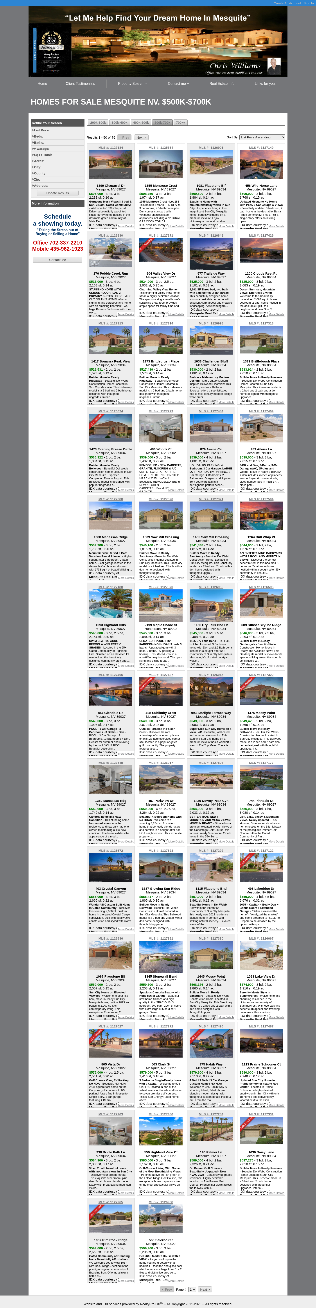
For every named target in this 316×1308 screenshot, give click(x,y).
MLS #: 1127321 (211, 499)
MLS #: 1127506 (211, 763)
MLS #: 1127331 (261, 1114)
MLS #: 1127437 (161, 675)
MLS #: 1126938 (161, 1202)
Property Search (132, 83)
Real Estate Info (222, 83)
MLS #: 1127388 (111, 499)
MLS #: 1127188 (111, 587)
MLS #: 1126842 (211, 235)
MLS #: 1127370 (161, 587)
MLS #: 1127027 (111, 1026)
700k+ (180, 122)
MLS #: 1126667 (261, 938)
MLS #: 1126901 (211, 147)
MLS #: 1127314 (161, 323)
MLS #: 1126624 (111, 411)
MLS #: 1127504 (261, 499)
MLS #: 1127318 (261, 323)
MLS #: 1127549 (111, 763)
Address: (41, 185)
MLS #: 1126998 (211, 323)
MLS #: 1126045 (211, 675)
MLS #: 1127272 (161, 1026)
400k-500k (141, 122)
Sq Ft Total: (43, 155)
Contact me (178, 83)
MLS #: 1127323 (161, 850)
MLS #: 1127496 (211, 1026)
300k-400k (119, 122)
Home (42, 83)
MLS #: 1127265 (111, 1202)
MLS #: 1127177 (261, 763)
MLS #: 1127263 (111, 1114)
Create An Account (287, 3)
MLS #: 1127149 (261, 147)
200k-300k (98, 122)
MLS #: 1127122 (261, 850)
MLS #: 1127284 (211, 1114)
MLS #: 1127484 (211, 411)
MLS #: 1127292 (211, 850)
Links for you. (265, 83)
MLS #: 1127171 (161, 235)
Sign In (308, 3)
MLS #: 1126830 (111, 235)
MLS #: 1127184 (111, 147)
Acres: (39, 161)
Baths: (39, 142)
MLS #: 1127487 (261, 1026)
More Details (126, 226)
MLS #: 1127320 (161, 499)
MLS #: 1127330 (211, 938)
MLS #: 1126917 (161, 763)
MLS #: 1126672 (111, 850)
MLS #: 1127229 (161, 411)
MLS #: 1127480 (161, 1114)
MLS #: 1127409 (261, 411)
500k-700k (162, 122)
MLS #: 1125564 (161, 147)
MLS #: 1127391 (161, 938)
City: (37, 167)
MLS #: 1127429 (261, 235)
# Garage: (41, 148)
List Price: (42, 130)
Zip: (37, 179)
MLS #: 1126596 (261, 587)
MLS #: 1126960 (211, 587)
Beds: (38, 136)
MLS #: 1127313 (111, 323)
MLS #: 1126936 (111, 938)
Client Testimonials (80, 83)
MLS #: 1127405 (111, 675)
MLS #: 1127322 (261, 675)
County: (40, 173)
